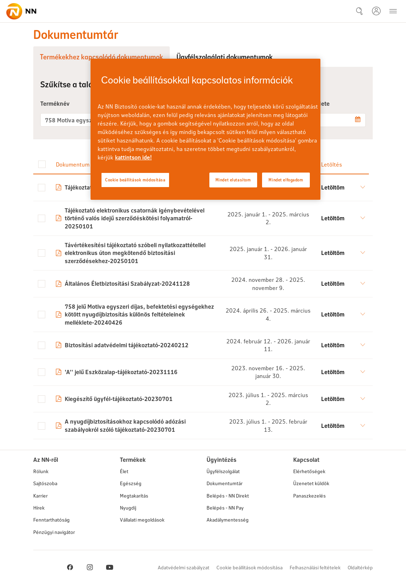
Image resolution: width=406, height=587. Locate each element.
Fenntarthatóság (51, 519)
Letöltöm (332, 187)
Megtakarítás (134, 495)
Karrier (40, 495)
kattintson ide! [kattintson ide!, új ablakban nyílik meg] (133, 157)
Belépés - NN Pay (225, 507)
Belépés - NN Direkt (228, 495)
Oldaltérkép (360, 567)
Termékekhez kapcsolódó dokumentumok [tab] (101, 57)
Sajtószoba (45, 483)
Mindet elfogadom (285, 179)
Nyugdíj (128, 507)
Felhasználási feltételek (315, 567)
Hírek (39, 507)
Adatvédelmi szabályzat (183, 567)
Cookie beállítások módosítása (249, 567)
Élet (124, 471)
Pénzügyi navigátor (54, 532)
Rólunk (40, 471)
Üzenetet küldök (311, 483)
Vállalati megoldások (142, 519)
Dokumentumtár (225, 483)
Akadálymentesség (228, 519)
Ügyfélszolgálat (223, 471)
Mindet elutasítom (233, 179)
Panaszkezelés (309, 495)
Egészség (130, 483)
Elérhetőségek (309, 471)
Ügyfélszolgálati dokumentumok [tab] (224, 57)
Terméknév (55, 103)
